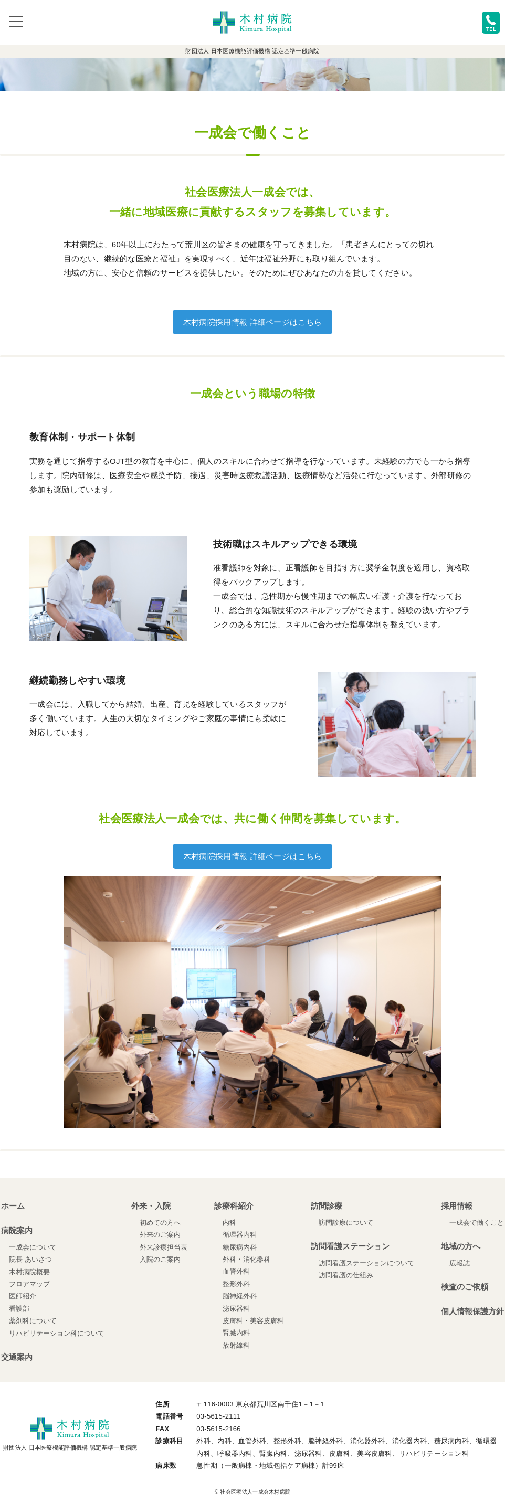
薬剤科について (33, 1321)
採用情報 (456, 1205)
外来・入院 (151, 1205)
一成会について (33, 1247)
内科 (229, 1222)
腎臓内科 (236, 1333)
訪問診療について (346, 1222)
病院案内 (17, 1230)
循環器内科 (240, 1235)
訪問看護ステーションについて (366, 1263)
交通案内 (17, 1356)
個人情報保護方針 (472, 1311)
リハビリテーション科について (56, 1333)
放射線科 (236, 1345)
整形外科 (236, 1284)
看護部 (19, 1309)
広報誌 (459, 1263)
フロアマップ (29, 1284)
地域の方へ (460, 1246)
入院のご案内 (160, 1259)
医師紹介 (22, 1296)
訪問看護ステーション (350, 1246)
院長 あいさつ (30, 1259)
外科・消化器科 (246, 1259)
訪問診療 (326, 1205)
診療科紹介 (234, 1205)
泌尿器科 (236, 1309)
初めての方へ (160, 1222)
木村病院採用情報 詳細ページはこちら (252, 322)
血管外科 (236, 1271)
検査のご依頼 (464, 1286)
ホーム (13, 1205)
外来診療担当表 (163, 1247)
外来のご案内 (160, 1235)
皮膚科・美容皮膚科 (253, 1321)
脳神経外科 (240, 1296)
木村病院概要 (29, 1272)
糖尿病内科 (240, 1247)
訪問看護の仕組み (346, 1275)
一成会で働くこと (476, 1222)
